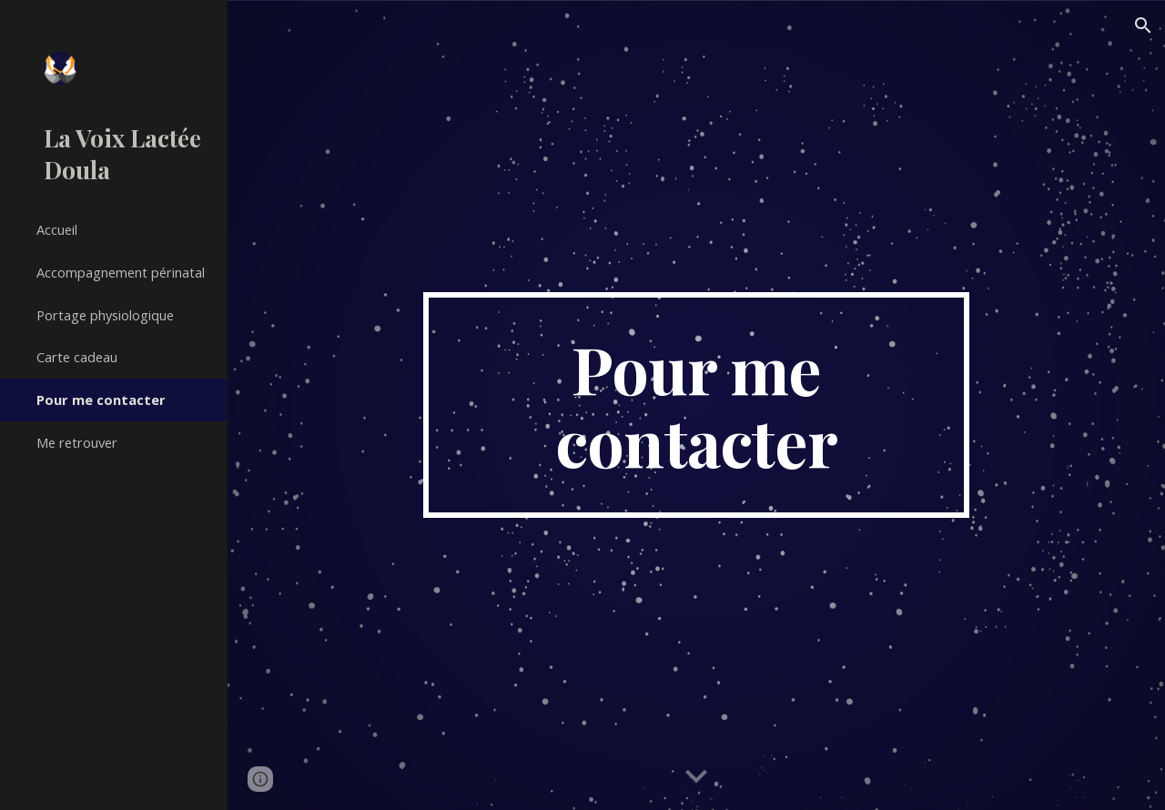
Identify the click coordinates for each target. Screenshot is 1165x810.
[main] (695, 405)
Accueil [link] (56, 229)
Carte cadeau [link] (76, 357)
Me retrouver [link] (76, 442)
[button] (1143, 25)
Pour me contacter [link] (101, 399)
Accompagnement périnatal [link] (120, 272)
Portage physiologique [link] (105, 315)
